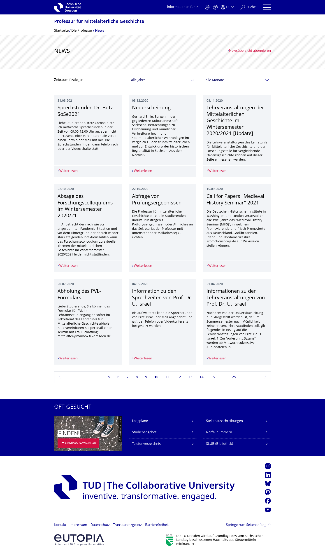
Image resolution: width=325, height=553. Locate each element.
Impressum (78, 525)
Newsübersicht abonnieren (250, 51)
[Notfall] (207, 7)
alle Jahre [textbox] (138, 80)
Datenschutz (100, 525)
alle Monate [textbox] (215, 80)
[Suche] (248, 7)
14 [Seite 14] (202, 377)
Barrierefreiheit (157, 525)
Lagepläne (140, 421)
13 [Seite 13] (190, 377)
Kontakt (60, 525)
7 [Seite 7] (128, 377)
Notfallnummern (219, 432)
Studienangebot (144, 432)
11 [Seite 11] (168, 377)
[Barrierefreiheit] (215, 7)
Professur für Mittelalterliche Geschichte (99, 22)
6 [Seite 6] (118, 377)
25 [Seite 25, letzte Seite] (234, 377)
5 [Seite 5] (109, 377)
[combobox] (162, 80)
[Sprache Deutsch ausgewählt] (227, 7)
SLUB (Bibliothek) (219, 444)
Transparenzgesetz (127, 525)
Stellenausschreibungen (224, 421)
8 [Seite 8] (137, 377)
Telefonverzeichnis (146, 444)
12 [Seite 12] (179, 377)
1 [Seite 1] (90, 377)
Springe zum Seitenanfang (246, 525)
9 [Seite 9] (146, 377)
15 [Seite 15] (213, 377)
